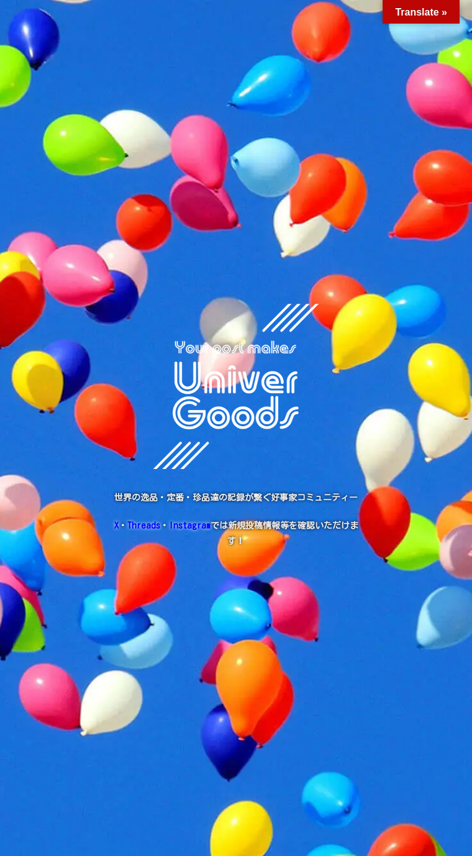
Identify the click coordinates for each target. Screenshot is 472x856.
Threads (143, 525)
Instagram (190, 525)
